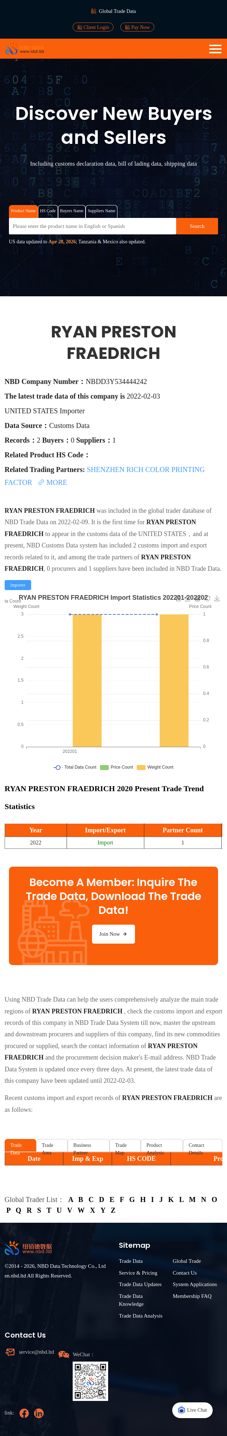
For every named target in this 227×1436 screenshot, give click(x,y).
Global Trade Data (117, 11)
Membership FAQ (192, 1296)
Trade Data (16, 1147)
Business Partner (82, 1147)
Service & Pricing (138, 1273)
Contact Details (196, 1147)
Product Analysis (155, 1147)
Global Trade (187, 1261)
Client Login (93, 27)
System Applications (195, 1284)
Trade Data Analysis (141, 1316)
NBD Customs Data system (62, 545)
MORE (52, 482)
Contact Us (185, 1273)
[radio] (18, 585)
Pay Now (137, 27)
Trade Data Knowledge (131, 1300)
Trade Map (121, 1147)
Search (197, 226)
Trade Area (47, 1147)
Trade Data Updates (140, 1284)
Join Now (113, 934)
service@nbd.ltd (36, 1352)
